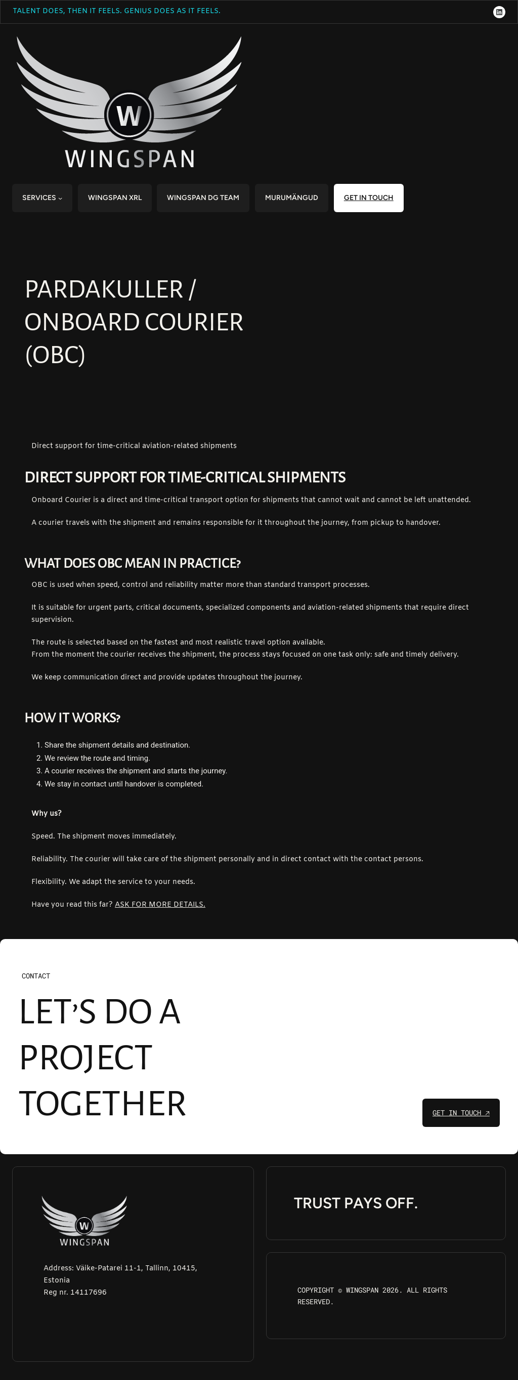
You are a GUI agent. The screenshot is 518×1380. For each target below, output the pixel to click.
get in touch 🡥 (461, 1112)
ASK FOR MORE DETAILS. (160, 905)
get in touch (369, 197)
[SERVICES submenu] (60, 198)
